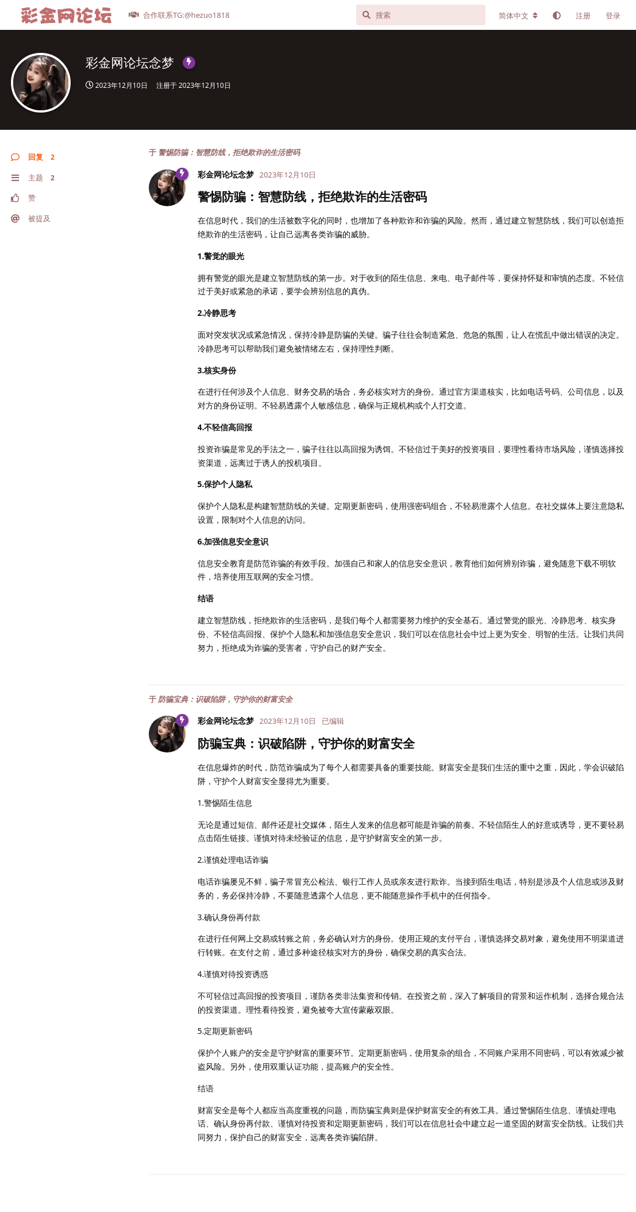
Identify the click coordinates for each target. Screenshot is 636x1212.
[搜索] (420, 15)
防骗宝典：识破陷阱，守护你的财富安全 (225, 699)
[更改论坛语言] (518, 15)
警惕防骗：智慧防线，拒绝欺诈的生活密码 (229, 152)
